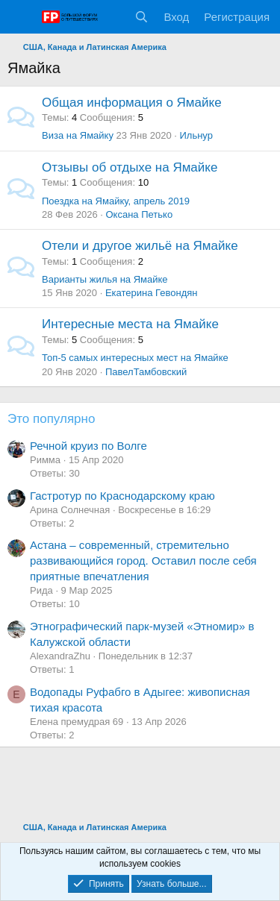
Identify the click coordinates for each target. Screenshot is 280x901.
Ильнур (195, 135)
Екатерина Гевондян (151, 292)
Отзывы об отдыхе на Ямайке (129, 167)
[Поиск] (141, 17)
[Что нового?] (112, 17)
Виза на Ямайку (77, 135)
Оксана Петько (138, 214)
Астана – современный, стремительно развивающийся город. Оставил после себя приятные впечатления (143, 561)
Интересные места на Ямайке (130, 324)
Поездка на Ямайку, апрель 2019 (116, 201)
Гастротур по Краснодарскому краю (122, 495)
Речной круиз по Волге (88, 445)
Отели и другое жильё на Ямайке (140, 246)
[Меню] (20, 17)
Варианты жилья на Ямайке (105, 279)
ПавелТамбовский (146, 371)
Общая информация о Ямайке (132, 102)
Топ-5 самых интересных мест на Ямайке (135, 357)
